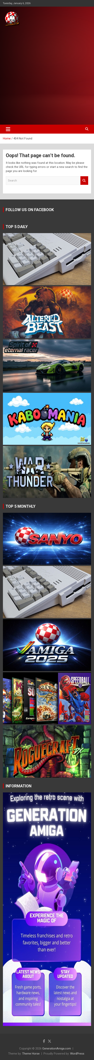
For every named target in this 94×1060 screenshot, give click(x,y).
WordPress (77, 1053)
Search (84, 180)
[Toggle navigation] (8, 129)
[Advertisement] (47, 76)
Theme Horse (31, 1053)
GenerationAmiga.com (56, 1048)
